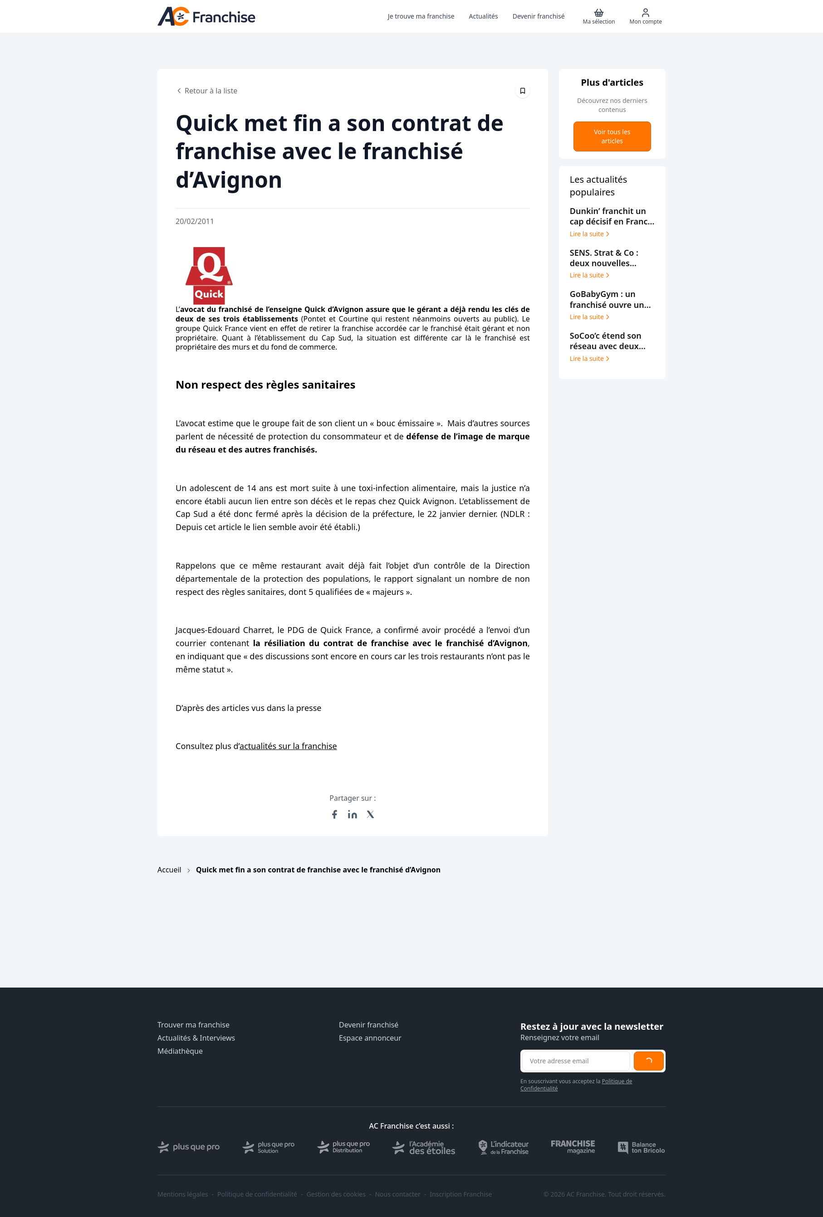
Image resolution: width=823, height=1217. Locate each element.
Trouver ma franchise (193, 1025)
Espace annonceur (370, 1038)
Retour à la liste (206, 91)
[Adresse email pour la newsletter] (576, 1061)
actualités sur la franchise (288, 745)
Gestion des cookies (336, 1194)
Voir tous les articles (612, 136)
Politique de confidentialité (257, 1194)
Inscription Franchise (461, 1194)
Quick (212, 328)
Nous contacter (397, 1194)
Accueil (169, 870)
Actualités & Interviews (196, 1038)
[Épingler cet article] (522, 90)
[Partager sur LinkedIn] (352, 814)
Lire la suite (590, 234)
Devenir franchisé (368, 1025)
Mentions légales (182, 1194)
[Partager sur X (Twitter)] (370, 814)
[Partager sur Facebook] (334, 814)
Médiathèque (180, 1051)
